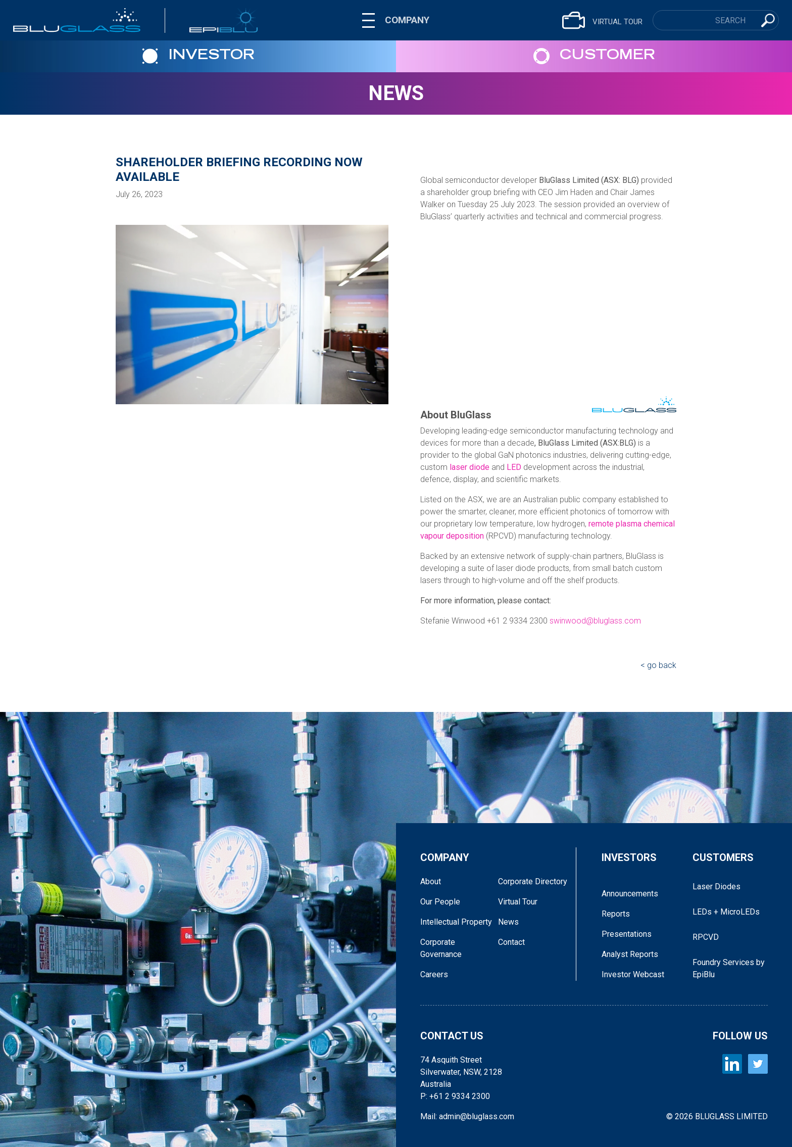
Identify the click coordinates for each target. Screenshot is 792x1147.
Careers (434, 974)
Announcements (630, 893)
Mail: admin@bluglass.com (467, 1116)
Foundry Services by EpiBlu (728, 968)
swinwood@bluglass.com (595, 621)
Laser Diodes (716, 886)
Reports (616, 914)
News (396, 93)
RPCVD (705, 937)
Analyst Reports (630, 954)
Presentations (627, 934)
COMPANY (407, 20)
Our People (440, 901)
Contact (511, 942)
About (430, 881)
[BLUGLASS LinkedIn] (732, 1064)
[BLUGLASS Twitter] (758, 1064)
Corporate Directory (532, 881)
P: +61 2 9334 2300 (455, 1096)
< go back (658, 665)
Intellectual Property (456, 922)
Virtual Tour (517, 901)
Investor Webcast (633, 974)
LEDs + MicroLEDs (726, 912)
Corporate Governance (441, 948)
